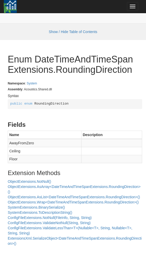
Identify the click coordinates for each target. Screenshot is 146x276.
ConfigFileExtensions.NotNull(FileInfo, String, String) (50, 218)
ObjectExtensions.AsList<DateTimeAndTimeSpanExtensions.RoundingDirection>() (74, 197)
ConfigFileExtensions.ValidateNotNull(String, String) (49, 223)
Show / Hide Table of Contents (73, 32)
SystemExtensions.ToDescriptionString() (40, 212)
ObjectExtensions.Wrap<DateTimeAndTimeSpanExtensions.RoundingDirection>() (73, 202)
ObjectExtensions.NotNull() (29, 181)
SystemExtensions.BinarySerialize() (36, 207)
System (32, 83)
